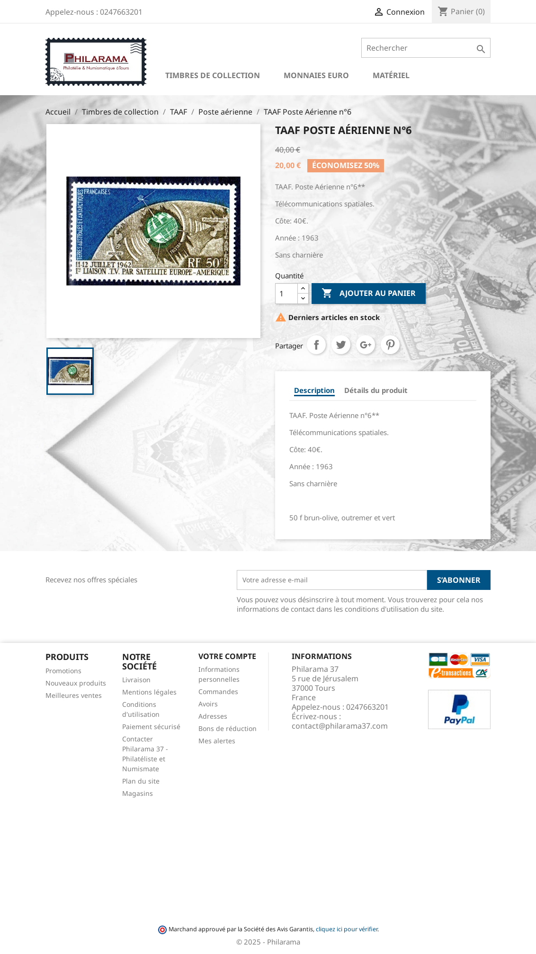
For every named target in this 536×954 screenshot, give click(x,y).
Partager (316, 344)
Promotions (63, 670)
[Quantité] (286, 293)
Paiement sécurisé (151, 726)
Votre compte (227, 656)
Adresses (212, 716)
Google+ (365, 344)
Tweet (340, 344)
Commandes (218, 691)
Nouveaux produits (75, 682)
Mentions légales (149, 691)
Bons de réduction (227, 728)
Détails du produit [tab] (376, 390)
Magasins (137, 793)
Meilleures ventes (73, 695)
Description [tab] (314, 390)
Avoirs (208, 703)
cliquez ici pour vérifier (346, 929)
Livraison (136, 679)
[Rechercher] (426, 48)
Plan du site (141, 780)
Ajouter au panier (369, 293)
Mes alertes (216, 740)
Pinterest (390, 344)
